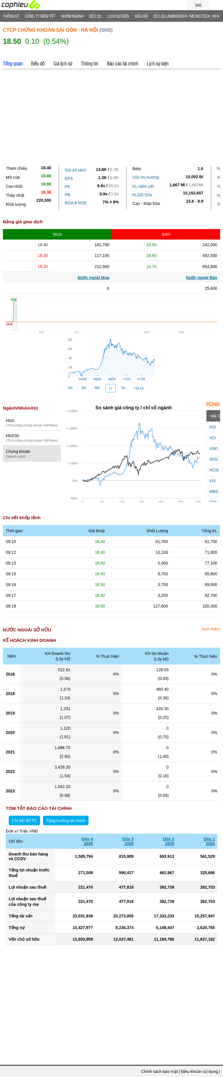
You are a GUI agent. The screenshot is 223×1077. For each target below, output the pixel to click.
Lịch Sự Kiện (118, 16)
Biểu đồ (141, 16)
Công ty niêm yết (40, 16)
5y (123, 388)
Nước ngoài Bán (201, 277)
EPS (69, 178)
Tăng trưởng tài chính (65, 820)
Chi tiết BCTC (24, 820)
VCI (212, 437)
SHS (213, 459)
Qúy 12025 (209, 841)
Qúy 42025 (87, 841)
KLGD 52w (142, 194)
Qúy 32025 (128, 841)
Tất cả (139, 388)
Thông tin (89, 63)
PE (67, 186)
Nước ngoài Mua (93, 277)
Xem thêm (211, 629)
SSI (212, 427)
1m (70, 388)
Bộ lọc (95, 16)
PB (67, 194)
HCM (214, 470)
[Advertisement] (111, 116)
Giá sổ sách (75, 170)
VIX (212, 480)
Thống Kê (11, 16)
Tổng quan (12, 63)
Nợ (219, 168)
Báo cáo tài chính (122, 63)
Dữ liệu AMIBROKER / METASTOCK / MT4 (187, 16)
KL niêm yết (143, 186)
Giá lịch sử (62, 63)
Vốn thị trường (145, 177)
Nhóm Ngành (72, 16)
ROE (82, 203)
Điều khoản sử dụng (199, 1071)
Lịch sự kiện (158, 63)
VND (213, 448)
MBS (213, 491)
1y (110, 388)
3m (83, 388)
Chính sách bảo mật (159, 1071)
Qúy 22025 (168, 841)
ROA (69, 203)
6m (97, 388)
